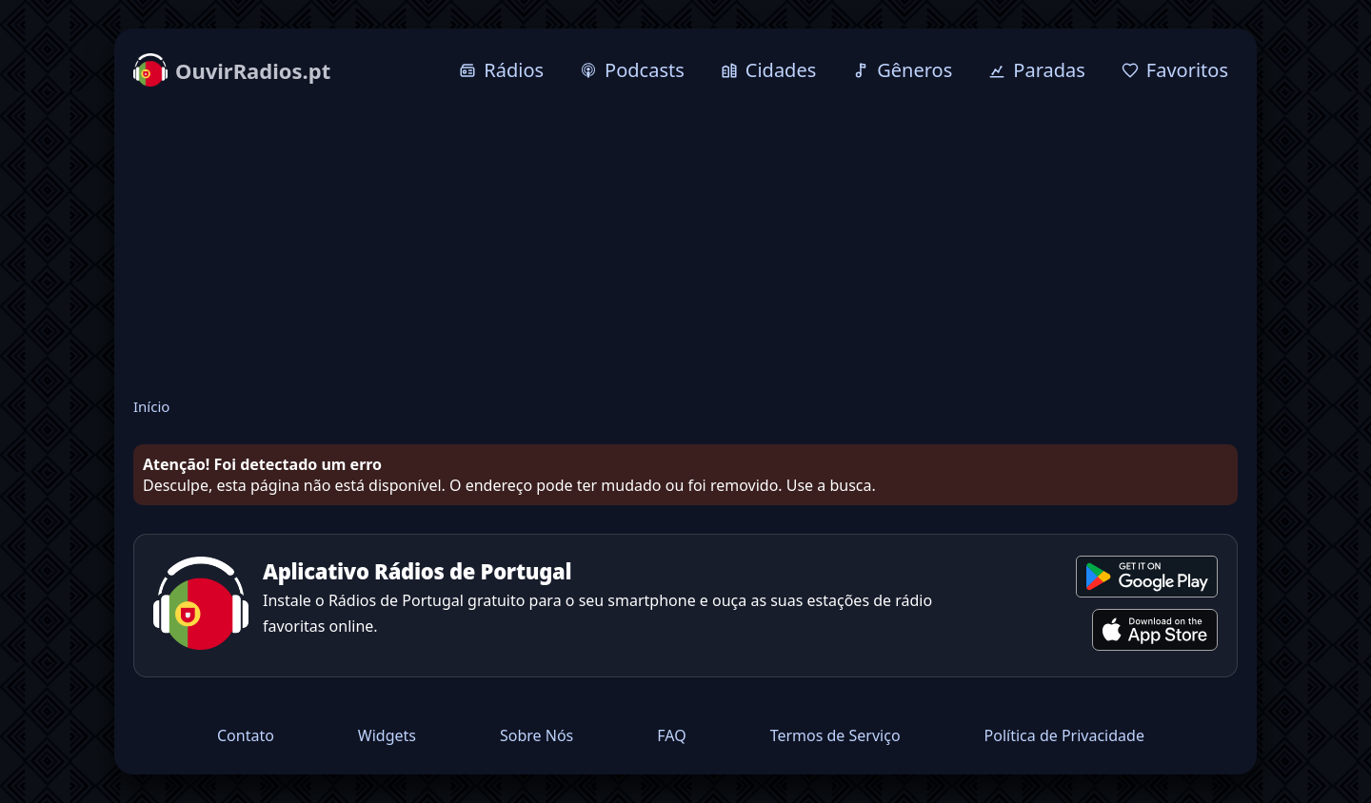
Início (151, 406)
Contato (245, 735)
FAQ (671, 735)
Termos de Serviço (835, 735)
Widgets (387, 735)
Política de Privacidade (1064, 735)
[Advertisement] (685, 244)
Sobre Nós (536, 735)
